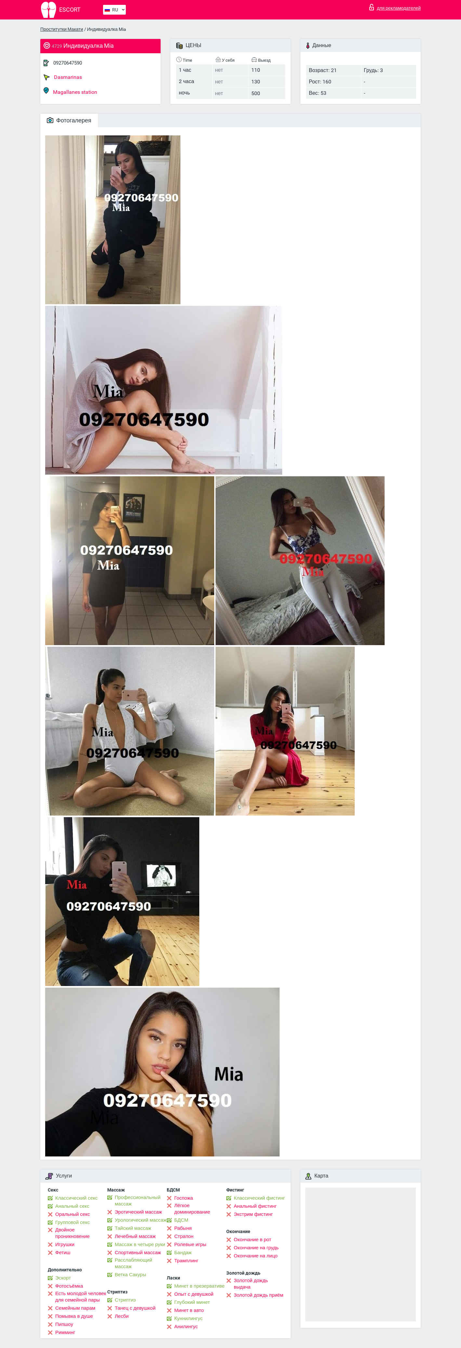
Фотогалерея (69, 120)
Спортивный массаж (138, 1252)
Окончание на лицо (256, 1256)
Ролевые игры (190, 1244)
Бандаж (183, 1252)
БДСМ (181, 1220)
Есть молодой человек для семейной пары (80, 1297)
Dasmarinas (63, 77)
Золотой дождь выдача (251, 1284)
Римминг (65, 1332)
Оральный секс (72, 1214)
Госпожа (183, 1198)
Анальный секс (72, 1206)
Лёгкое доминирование (192, 1209)
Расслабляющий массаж (133, 1263)
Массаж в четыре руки (140, 1244)
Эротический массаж (138, 1212)
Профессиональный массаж (138, 1200)
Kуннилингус (188, 1318)
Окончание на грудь (256, 1248)
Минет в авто (189, 1310)
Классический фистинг (259, 1198)
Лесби (122, 1316)
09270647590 (67, 63)
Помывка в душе (74, 1316)
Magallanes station (70, 91)
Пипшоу (64, 1324)
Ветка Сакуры (130, 1275)
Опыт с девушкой (194, 1294)
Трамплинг (186, 1261)
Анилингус (186, 1326)
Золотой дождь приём (258, 1295)
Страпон (183, 1236)
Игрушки (64, 1244)
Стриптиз (125, 1300)
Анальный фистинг (255, 1206)
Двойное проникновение (72, 1233)
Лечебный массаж (135, 1236)
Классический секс (76, 1198)
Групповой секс (72, 1222)
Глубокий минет (192, 1302)
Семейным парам (75, 1308)
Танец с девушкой (135, 1308)
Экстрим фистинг (253, 1214)
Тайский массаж (133, 1228)
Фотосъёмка (69, 1286)
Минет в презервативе (199, 1286)
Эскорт (63, 1278)
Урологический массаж (140, 1220)
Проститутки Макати (61, 29)
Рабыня (183, 1228)
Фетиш (63, 1252)
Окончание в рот (252, 1239)
